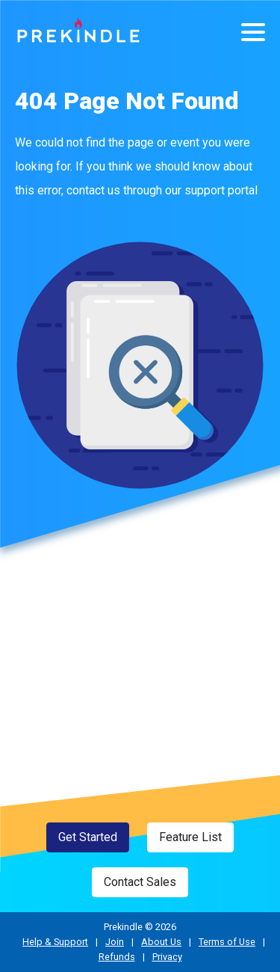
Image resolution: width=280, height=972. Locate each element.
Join (114, 941)
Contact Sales (140, 882)
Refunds (117, 956)
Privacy (167, 956)
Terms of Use (227, 941)
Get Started (87, 837)
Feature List (190, 837)
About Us (161, 941)
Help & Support (55, 941)
